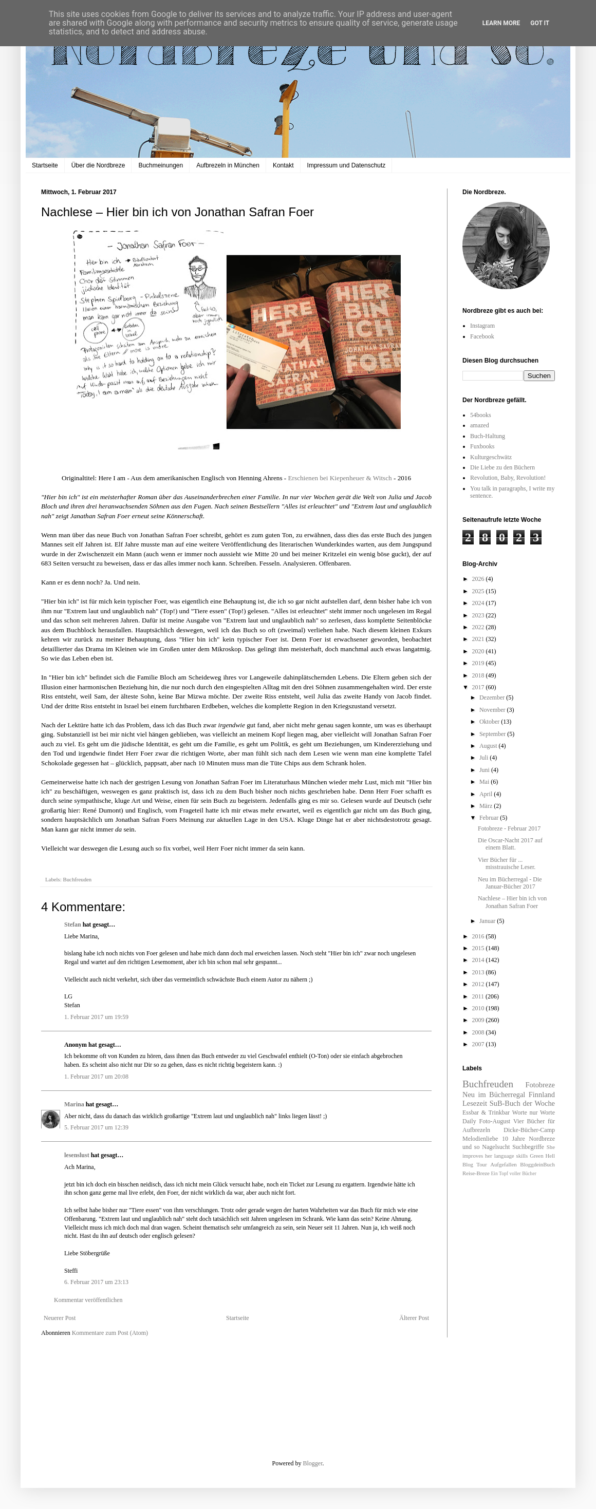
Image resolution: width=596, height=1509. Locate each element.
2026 (479, 578)
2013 (479, 972)
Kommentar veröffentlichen (88, 1300)
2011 (479, 996)
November (493, 709)
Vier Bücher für (534, 1121)
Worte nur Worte (533, 1112)
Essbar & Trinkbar (486, 1112)
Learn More (501, 23)
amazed (479, 425)
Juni (485, 770)
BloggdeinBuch (537, 1164)
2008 (479, 1032)
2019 (479, 663)
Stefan (72, 924)
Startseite (45, 165)
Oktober (490, 721)
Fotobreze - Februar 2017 (509, 828)
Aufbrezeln (476, 1130)
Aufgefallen (503, 1164)
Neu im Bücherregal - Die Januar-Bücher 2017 (510, 883)
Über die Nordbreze (98, 165)
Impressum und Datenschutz (346, 165)
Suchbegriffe (528, 1146)
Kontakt (283, 165)
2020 (479, 651)
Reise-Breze (476, 1173)
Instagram (482, 325)
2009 (479, 1020)
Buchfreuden (77, 879)
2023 (479, 615)
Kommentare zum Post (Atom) (110, 1332)
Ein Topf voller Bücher (513, 1173)
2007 (479, 1044)
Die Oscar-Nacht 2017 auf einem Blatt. (510, 844)
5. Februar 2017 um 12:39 (96, 1127)
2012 (479, 984)
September (493, 734)
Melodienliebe (480, 1138)
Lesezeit (474, 1103)
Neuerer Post (60, 1318)
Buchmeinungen (160, 165)
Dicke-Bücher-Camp (529, 1130)
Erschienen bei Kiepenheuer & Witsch (340, 478)
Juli (484, 757)
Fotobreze (540, 1085)
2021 (479, 639)
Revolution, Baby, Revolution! (508, 477)
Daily (469, 1121)
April (486, 794)
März (486, 805)
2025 (479, 591)
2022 (479, 627)
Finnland (542, 1094)
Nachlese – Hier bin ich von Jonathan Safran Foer (512, 902)
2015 (479, 948)
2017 (479, 687)
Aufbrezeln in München (227, 165)
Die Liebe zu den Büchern (502, 467)
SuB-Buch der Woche (522, 1103)
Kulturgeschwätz (491, 457)
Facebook (482, 336)
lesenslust (76, 1155)
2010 (479, 1008)
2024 (479, 603)
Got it (539, 23)
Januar (488, 921)
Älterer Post (414, 1318)
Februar (489, 817)
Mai (485, 781)
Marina (74, 1104)
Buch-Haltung (487, 436)
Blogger (313, 1463)
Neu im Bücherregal (493, 1094)
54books (480, 415)
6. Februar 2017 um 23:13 (96, 1282)
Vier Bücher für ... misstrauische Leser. (506, 863)
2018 (479, 675)
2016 (479, 936)
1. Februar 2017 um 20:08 (96, 1076)
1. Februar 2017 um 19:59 (96, 1017)
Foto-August (495, 1121)
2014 (479, 960)
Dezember (492, 697)
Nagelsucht (496, 1146)
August (489, 745)
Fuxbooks (482, 446)
